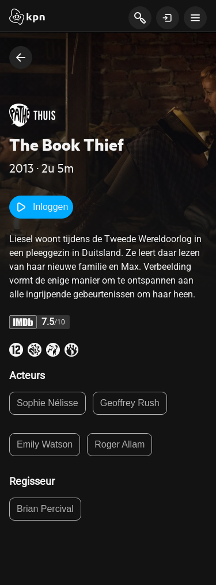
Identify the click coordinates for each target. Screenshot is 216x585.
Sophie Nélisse (47, 403)
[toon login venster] (167, 17)
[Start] (27, 17)
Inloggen (41, 207)
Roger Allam (119, 444)
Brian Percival (45, 509)
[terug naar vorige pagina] (20, 57)
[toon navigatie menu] (195, 17)
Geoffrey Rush (130, 403)
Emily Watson (45, 444)
